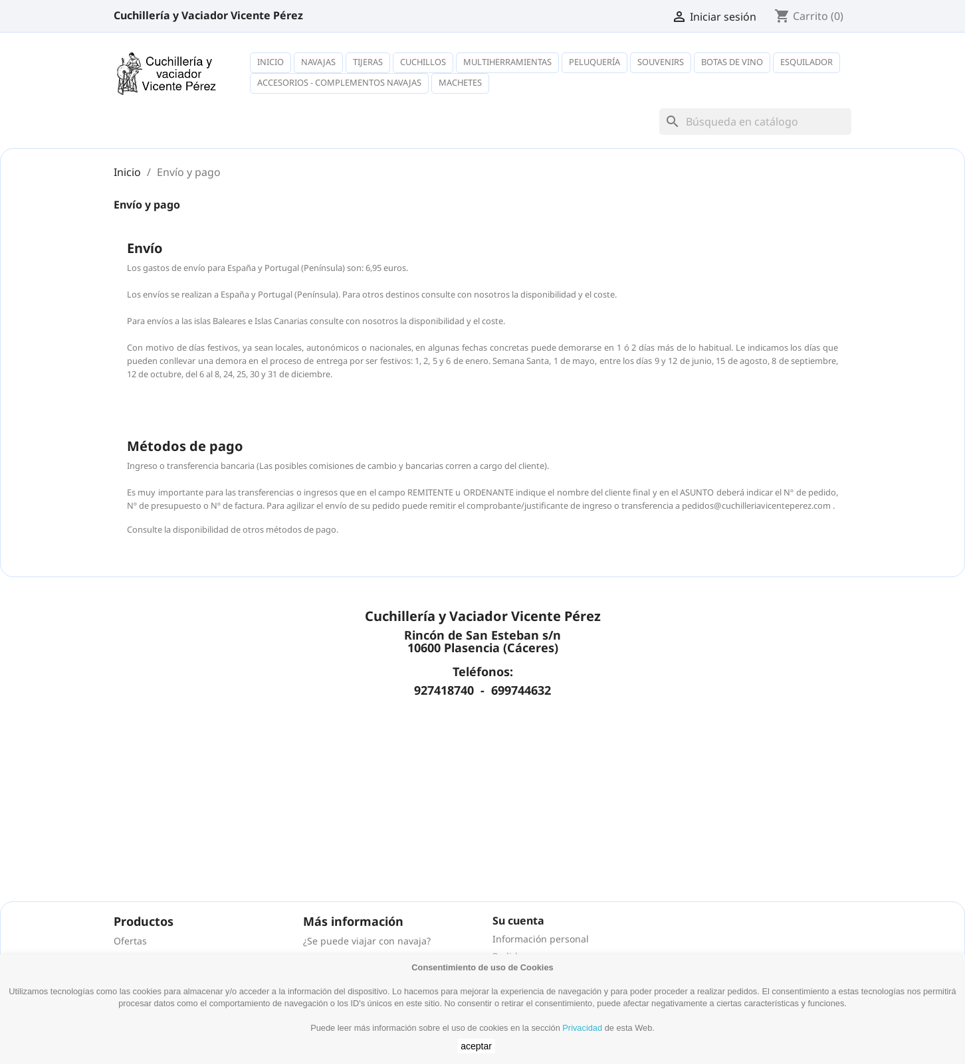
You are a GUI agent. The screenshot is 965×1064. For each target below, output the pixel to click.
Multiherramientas (507, 62)
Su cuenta (518, 920)
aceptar (476, 1046)
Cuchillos (423, 62)
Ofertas (130, 940)
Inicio (270, 62)
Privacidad (582, 1028)
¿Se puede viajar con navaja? (367, 940)
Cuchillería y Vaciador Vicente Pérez (208, 15)
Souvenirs (660, 62)
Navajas (318, 62)
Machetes (460, 82)
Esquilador (806, 62)
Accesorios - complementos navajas (339, 82)
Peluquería (594, 62)
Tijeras (368, 62)
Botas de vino (732, 62)
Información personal (540, 938)
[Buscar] (755, 121)
